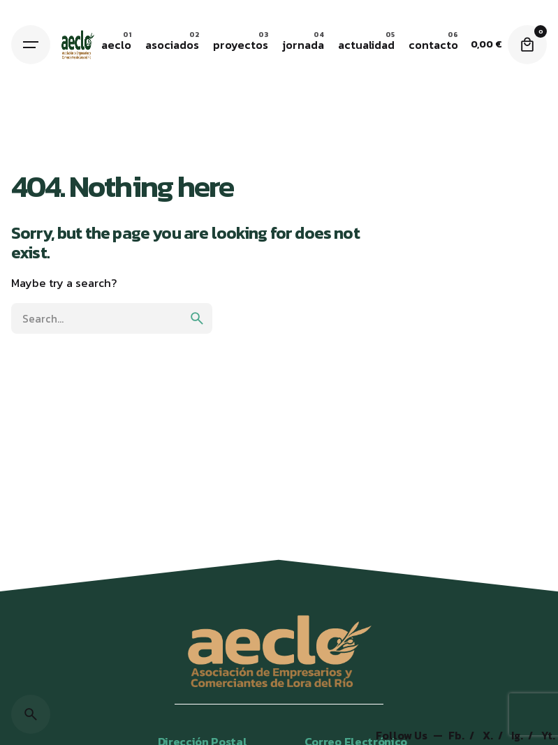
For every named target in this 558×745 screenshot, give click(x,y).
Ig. (518, 736)
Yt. (548, 736)
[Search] (30, 714)
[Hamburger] (30, 44)
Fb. (457, 736)
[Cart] (527, 44)
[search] (197, 318)
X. (489, 736)
